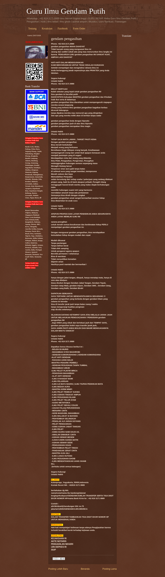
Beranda (85, 569)
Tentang (32, 28)
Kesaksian (47, 28)
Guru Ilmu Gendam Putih (65, 11)
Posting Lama (109, 569)
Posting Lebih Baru (58, 569)
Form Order (79, 28)
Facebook (63, 28)
